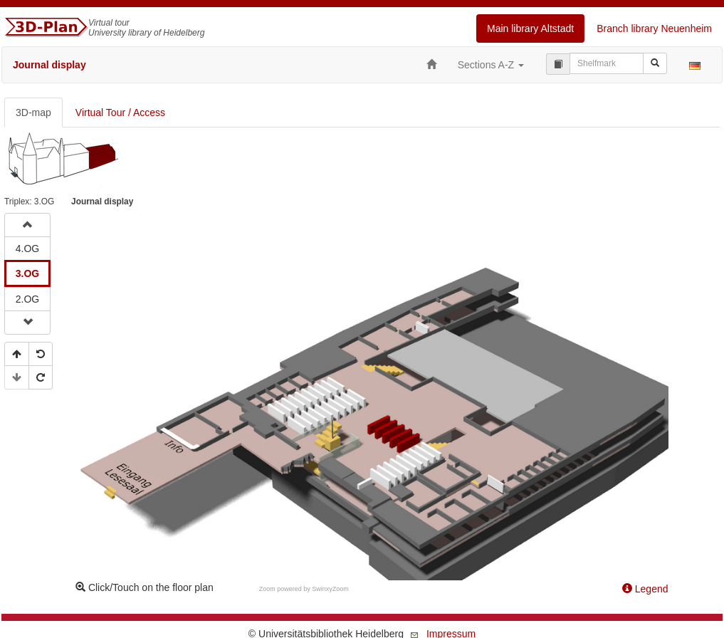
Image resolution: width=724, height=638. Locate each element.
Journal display (49, 64)
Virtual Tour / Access (120, 112)
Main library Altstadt (530, 28)
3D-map (33, 112)
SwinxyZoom (330, 588)
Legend (645, 589)
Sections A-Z (491, 64)
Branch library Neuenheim (654, 28)
